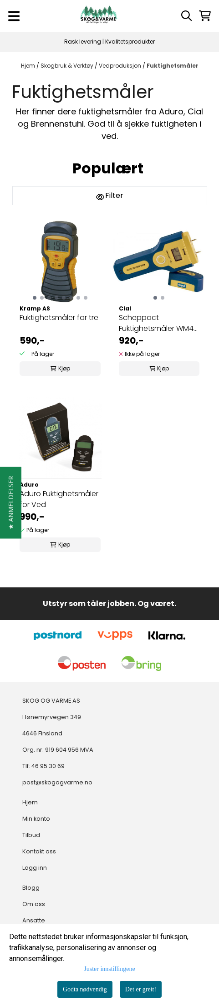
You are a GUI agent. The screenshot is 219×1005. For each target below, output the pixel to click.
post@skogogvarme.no (57, 782)
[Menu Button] (14, 16)
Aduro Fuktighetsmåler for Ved (59, 499)
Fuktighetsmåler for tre (59, 317)
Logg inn (34, 868)
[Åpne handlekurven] (204, 16)
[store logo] (98, 16)
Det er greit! (140, 989)
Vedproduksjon (121, 65)
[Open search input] (186, 15)
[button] (10, 502)
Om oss (33, 904)
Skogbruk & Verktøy (68, 65)
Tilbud (31, 835)
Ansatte (33, 920)
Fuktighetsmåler (173, 65)
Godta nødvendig (85, 989)
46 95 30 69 (48, 766)
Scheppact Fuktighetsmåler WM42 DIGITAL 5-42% (158, 323)
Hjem (28, 65)
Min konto (36, 819)
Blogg (31, 888)
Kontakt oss (39, 851)
